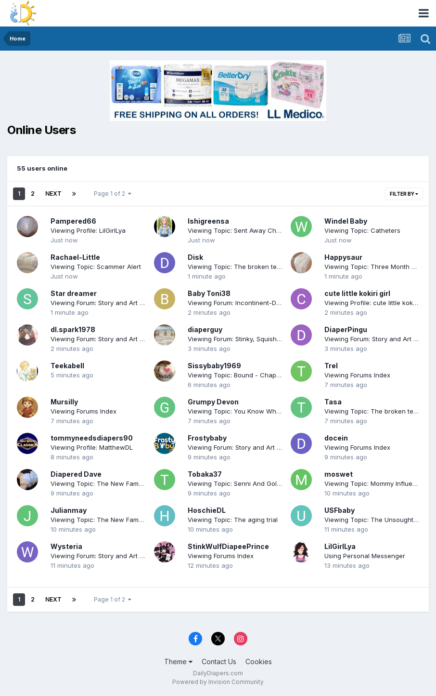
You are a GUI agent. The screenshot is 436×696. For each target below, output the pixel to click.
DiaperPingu (345, 329)
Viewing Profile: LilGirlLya (88, 230)
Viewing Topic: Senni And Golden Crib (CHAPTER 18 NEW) (275, 483)
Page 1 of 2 (112, 193)
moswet (338, 474)
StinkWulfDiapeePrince (228, 546)
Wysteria (66, 546)
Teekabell (67, 365)
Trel (331, 365)
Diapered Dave (76, 474)
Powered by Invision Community (218, 681)
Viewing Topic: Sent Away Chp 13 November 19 (258, 230)
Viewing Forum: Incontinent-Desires (241, 303)
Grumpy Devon (213, 402)
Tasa (333, 402)
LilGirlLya (340, 546)
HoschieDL (207, 510)
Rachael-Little (75, 257)
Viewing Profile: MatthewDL (92, 447)
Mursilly (64, 402)
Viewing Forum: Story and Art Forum (104, 303)
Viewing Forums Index (357, 375)
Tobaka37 (205, 474)
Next (53, 193)
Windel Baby (345, 221)
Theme (178, 661)
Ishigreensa (208, 221)
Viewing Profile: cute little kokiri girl (376, 303)
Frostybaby (207, 438)
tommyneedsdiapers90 (92, 438)
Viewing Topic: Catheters (362, 230)
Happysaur (343, 257)
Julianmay (69, 510)
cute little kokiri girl (357, 293)
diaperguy (205, 329)
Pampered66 (73, 221)
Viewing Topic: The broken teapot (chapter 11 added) (268, 266)
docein (336, 438)
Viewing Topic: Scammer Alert (96, 266)
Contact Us (219, 661)
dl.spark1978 (73, 329)
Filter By (404, 194)
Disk (195, 257)
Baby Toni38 (209, 293)
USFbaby (339, 510)
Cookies (258, 661)
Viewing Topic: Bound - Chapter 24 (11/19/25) (256, 375)
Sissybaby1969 (214, 365)
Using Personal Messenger (364, 556)
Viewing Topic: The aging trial (233, 519)
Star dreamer (74, 293)
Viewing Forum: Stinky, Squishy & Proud (247, 339)
